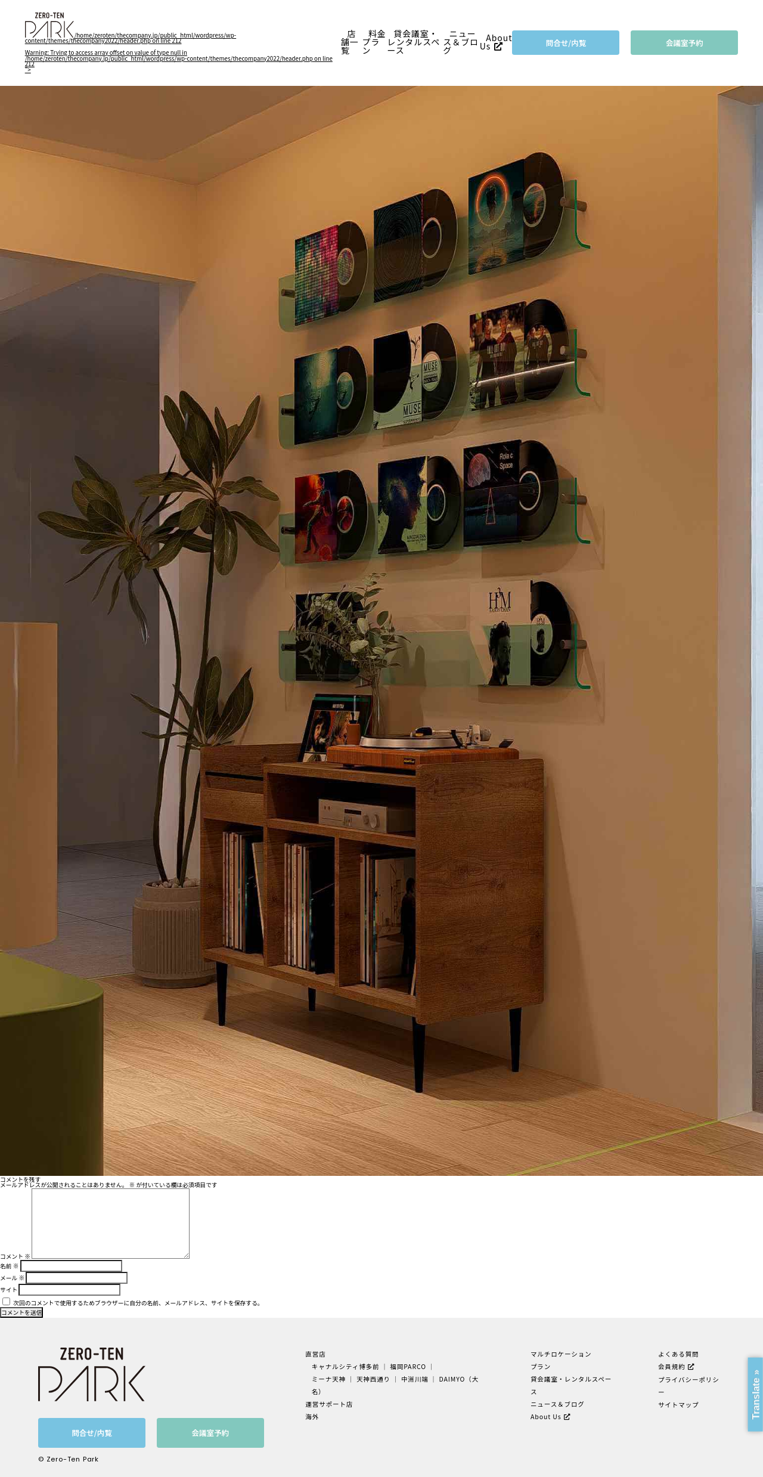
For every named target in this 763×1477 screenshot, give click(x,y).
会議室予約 (684, 42)
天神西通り (373, 1378)
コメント (15, 1256)
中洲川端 (415, 1378)
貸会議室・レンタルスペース (414, 42)
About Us (496, 42)
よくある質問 (678, 1353)
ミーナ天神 (329, 1378)
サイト (8, 1290)
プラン (541, 1366)
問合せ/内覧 (566, 42)
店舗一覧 (350, 42)
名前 (9, 1266)
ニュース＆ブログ (461, 42)
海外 (312, 1416)
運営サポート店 (329, 1403)
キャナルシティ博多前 (346, 1366)
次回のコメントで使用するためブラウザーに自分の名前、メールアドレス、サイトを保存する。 (138, 1303)
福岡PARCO (408, 1366)
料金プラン (374, 42)
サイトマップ (678, 1404)
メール (12, 1278)
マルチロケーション (561, 1353)
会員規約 (672, 1366)
